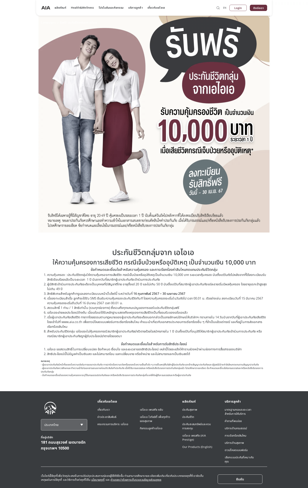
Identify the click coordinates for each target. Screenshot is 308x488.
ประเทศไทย (51, 425)
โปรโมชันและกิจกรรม (111, 7)
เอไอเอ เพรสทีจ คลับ (151, 409)
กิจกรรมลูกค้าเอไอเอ (151, 428)
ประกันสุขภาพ (189, 409)
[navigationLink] (46, 8)
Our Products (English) (197, 447)
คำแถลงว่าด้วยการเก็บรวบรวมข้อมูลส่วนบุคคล (136, 480)
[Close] (240, 479)
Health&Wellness (82, 7)
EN (224, 7)
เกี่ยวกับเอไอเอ (156, 7)
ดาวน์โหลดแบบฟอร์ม (236, 450)
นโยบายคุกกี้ (98, 480)
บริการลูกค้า (135, 7)
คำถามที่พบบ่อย (233, 421)
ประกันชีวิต (188, 417)
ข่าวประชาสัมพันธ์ (106, 417)
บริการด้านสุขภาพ (234, 443)
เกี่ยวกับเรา (103, 409)
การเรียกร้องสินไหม (236, 435)
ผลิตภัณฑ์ (60, 7)
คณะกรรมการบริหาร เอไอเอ (112, 424)
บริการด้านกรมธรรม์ (236, 428)
